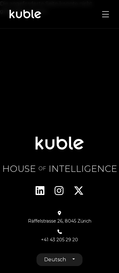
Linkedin (40, 190)
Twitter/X (79, 190)
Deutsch (55, 260)
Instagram (59, 190)
